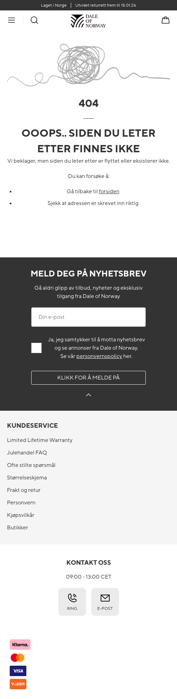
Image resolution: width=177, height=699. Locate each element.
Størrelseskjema (27, 477)
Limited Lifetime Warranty (40, 440)
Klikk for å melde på (88, 378)
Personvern (21, 502)
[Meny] (11, 20)
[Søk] (34, 20)
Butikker (17, 527)
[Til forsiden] (106, 20)
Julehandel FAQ (27, 453)
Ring (72, 602)
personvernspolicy (99, 356)
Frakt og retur (24, 490)
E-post (105, 602)
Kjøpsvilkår (20, 515)
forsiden (109, 191)
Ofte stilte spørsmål (31, 465)
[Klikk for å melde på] (88, 396)
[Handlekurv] (165, 20)
